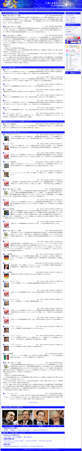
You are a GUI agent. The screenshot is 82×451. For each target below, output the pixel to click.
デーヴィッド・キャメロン (45, 440)
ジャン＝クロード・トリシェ (11, 134)
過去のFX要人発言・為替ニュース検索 (28, 9)
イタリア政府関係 (9, 353)
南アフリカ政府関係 (9, 209)
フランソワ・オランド (31, 440)
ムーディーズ (24, 446)
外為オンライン (72, 61)
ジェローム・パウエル (72, 27)
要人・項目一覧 (27, 437)
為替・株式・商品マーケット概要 (13, 15)
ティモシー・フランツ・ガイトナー (13, 113)
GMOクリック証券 (73, 59)
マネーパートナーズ (73, 66)
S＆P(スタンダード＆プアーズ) (11, 446)
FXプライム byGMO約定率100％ (74, 54)
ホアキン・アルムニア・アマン (12, 281)
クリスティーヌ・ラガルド (23, 429)
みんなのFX (71, 68)
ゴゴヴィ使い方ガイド (72, 22)
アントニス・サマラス (9, 442)
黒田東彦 (69, 31)
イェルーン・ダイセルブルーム (40, 429)
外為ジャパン (72, 65)
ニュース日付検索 (17, 437)
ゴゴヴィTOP (7, 437)
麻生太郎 (13, 429)
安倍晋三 (6, 429)
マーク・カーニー (71, 33)
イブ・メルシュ (8, 263)
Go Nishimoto (55, 449)
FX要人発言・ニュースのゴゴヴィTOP (10, 9)
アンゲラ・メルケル (9, 143)
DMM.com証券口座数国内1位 (73, 46)
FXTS (70, 63)
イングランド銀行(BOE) (10, 124)
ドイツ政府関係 (8, 89)
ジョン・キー (8, 171)
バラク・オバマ (7, 440)
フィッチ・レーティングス (11, 393)
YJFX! (70, 57)
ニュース (7, 69)
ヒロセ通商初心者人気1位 (72, 50)
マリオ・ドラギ (70, 29)
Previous (31, 402)
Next (35, 402)
